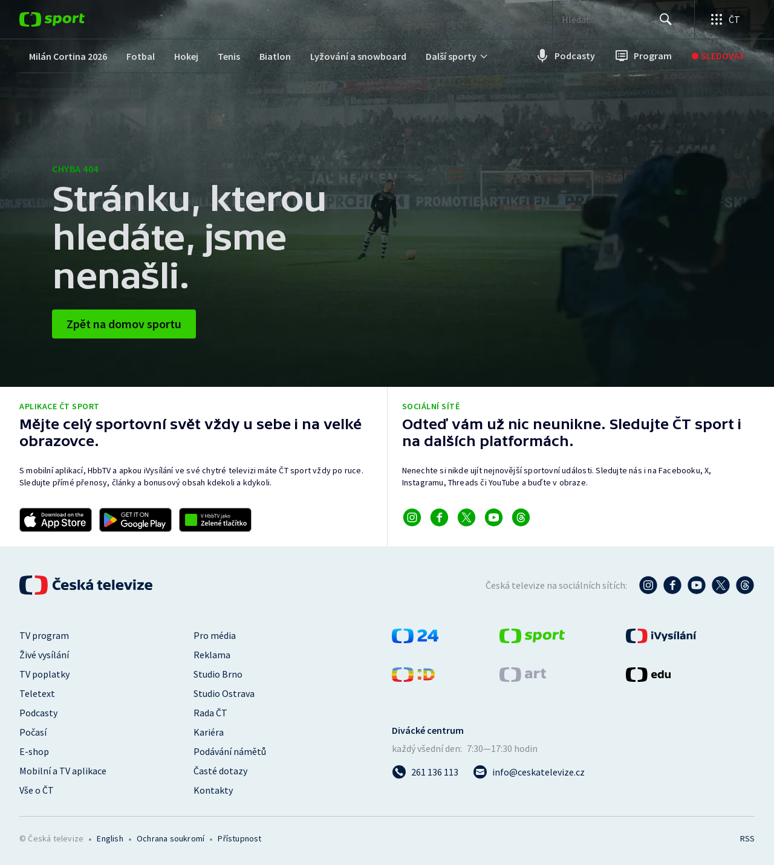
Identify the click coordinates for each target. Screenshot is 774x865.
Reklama (212, 655)
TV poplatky (44, 674)
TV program (44, 635)
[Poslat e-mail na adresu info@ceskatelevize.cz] (529, 772)
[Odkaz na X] (466, 517)
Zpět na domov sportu (124, 323)
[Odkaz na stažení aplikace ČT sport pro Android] (135, 520)
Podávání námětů (230, 751)
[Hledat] (665, 19)
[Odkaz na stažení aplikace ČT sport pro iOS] (55, 520)
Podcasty (38, 713)
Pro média (215, 635)
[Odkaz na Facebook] (439, 517)
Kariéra (209, 732)
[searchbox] (606, 19)
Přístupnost (239, 838)
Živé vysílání (44, 655)
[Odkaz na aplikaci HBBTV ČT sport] (215, 520)
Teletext (37, 693)
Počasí (33, 732)
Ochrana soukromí (170, 838)
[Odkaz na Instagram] (412, 517)
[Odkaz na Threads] (521, 517)
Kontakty (213, 790)
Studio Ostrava (224, 693)
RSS (747, 838)
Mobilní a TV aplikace (62, 771)
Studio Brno (218, 674)
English (110, 838)
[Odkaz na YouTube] (494, 517)
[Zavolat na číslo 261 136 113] (425, 772)
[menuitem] (68, 56)
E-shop (34, 751)
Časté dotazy (220, 771)
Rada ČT (210, 713)
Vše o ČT (36, 790)
